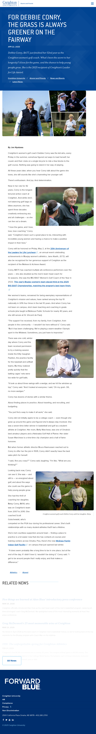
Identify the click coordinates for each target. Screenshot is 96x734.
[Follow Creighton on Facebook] (3, 720)
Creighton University (16, 78)
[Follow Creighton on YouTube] (9, 720)
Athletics (13, 572)
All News (11, 660)
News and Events (57, 78)
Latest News (18, 82)
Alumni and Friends (38, 78)
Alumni (25, 572)
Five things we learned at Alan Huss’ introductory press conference (42, 600)
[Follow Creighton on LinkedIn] (13, 720)
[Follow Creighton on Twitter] (6, 720)
